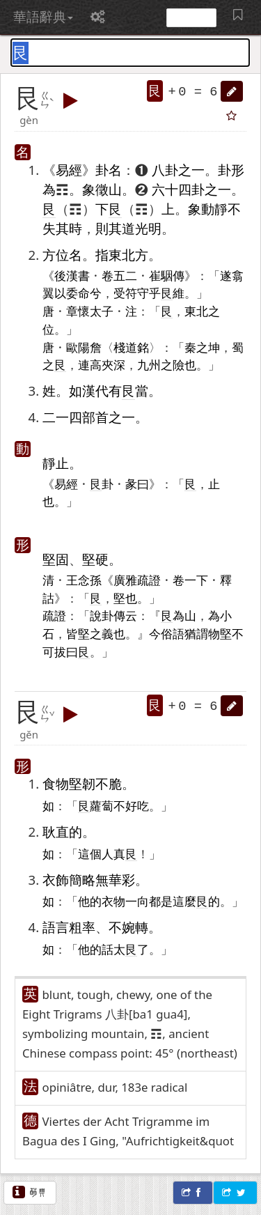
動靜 (214, 208)
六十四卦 (178, 189)
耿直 (55, 831)
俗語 (172, 633)
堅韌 (82, 783)
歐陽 (78, 347)
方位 (55, 254)
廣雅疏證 (137, 580)
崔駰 (161, 275)
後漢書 (72, 275)
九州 (149, 364)
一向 (137, 901)
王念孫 (84, 580)
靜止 (55, 463)
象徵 (95, 189)
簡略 (82, 879)
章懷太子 (89, 311)
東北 (196, 311)
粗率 (82, 927)
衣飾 (55, 879)
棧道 (125, 347)
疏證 (54, 615)
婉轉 (135, 927)
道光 (135, 228)
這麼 (184, 901)
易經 (69, 169)
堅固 (55, 559)
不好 (125, 805)
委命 (78, 293)
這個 (90, 853)
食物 (55, 783)
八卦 (165, 169)
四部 (82, 417)
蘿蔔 (101, 805)
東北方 (128, 254)
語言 (55, 927)
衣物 (113, 901)
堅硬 (95, 559)
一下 (196, 580)
